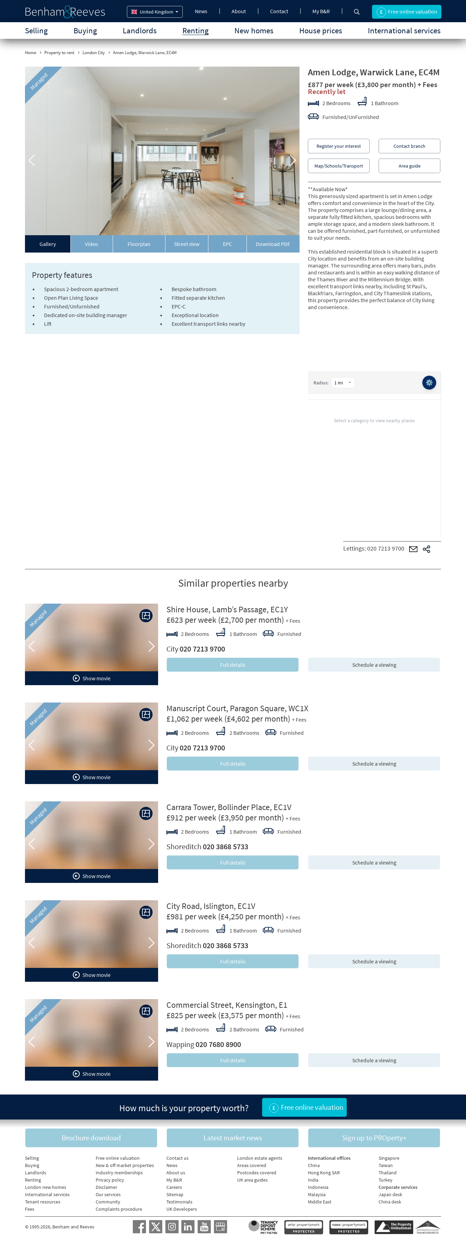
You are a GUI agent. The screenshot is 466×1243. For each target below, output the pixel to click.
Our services (108, 1194)
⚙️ (429, 382)
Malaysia (317, 1194)
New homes (254, 30)
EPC (227, 243)
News (201, 11)
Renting (195, 30)
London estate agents (259, 1158)
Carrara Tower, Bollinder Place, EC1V (228, 807)
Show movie (92, 678)
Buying (85, 30)
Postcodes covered (256, 1172)
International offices (329, 1158)
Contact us (177, 1158)
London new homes (45, 1187)
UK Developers (181, 1209)
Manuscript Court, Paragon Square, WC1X (237, 708)
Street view (186, 243)
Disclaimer (106, 1187)
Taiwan (386, 1165)
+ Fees (427, 84)
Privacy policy (110, 1180)
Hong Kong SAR (324, 1172)
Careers (174, 1187)
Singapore (389, 1158)
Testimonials (179, 1202)
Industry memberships (119, 1172)
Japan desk (390, 1194)
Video (91, 243)
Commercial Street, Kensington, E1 (226, 1004)
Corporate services (398, 1187)
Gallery (48, 243)
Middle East (319, 1202)
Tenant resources (42, 1202)
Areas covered (251, 1165)
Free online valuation (118, 1158)
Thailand (388, 1172)
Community (108, 1202)
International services (404, 30)
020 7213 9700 (385, 548)
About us (175, 1172)
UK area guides (252, 1180)
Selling (36, 30)
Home (30, 53)
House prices (320, 30)
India (313, 1180)
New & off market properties (125, 1165)
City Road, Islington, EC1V (210, 906)
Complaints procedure (119, 1209)
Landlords (140, 30)
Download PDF (273, 243)
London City (94, 53)
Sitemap (174, 1194)
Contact (279, 11)
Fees (29, 1209)
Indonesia (318, 1187)
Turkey (385, 1180)
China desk (390, 1202)
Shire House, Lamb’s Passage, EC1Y (227, 609)
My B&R (321, 11)
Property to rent (59, 53)
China (314, 1165)
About (239, 11)
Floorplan (139, 243)
